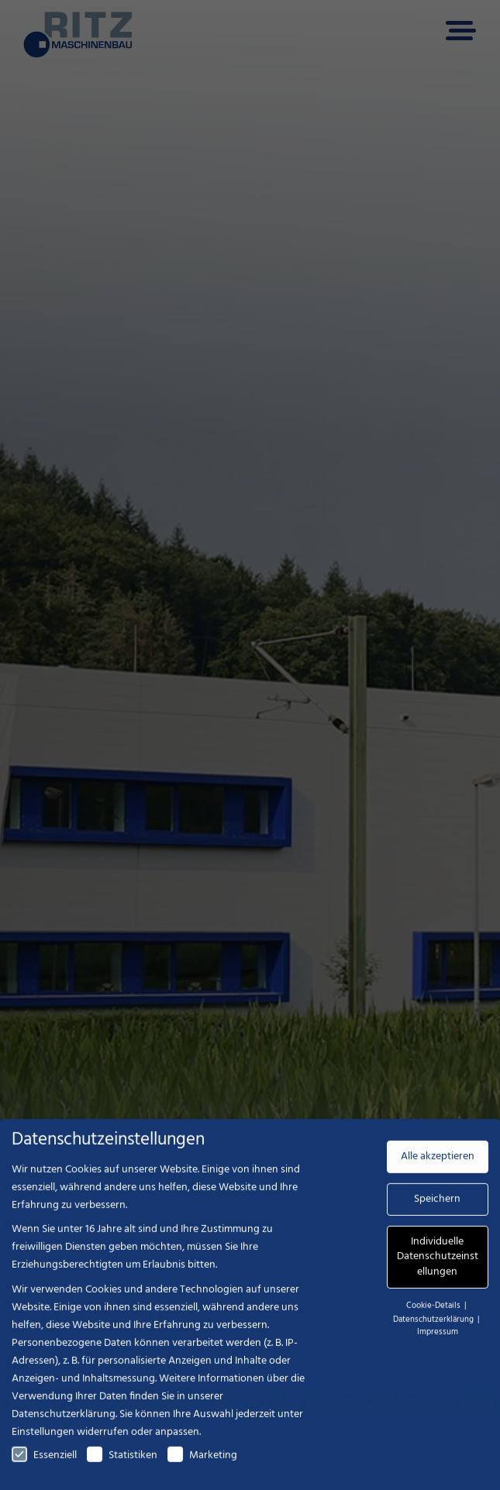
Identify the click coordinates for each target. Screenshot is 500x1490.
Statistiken (122, 1464)
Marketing (202, 1464)
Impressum (437, 1341)
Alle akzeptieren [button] (437, 1165)
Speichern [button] (437, 1208)
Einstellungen (43, 1441)
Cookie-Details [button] (434, 1314)
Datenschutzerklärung (64, 1423)
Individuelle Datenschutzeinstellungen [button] (437, 1265)
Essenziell (44, 1464)
